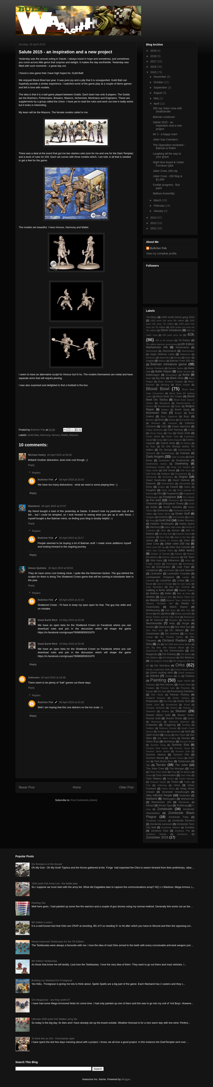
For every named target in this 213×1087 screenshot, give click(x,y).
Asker (188, 357)
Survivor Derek (187, 741)
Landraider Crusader (178, 573)
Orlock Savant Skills (184, 669)
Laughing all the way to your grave (167, 155)
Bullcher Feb (45, 479)
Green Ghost (163, 514)
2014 (153, 217)
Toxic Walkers (154, 778)
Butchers (155, 423)
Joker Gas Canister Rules (159, 550)
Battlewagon (153, 375)
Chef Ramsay (175, 429)
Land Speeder (186, 570)
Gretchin (163, 517)
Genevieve (173, 500)
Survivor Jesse (182, 748)
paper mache (184, 681)
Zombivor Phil (182, 831)
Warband (151, 798)
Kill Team (189, 557)
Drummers (168, 477)
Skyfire (191, 718)
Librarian (150, 580)
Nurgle (185, 623)
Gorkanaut (163, 510)
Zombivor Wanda (156, 834)
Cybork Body (167, 443)
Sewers (165, 711)
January (159, 210)
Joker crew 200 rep (177, 543)
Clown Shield (153, 436)
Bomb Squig (182, 409)
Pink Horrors (167, 684)
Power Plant (185, 684)
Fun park (155, 500)
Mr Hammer (157, 620)
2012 (153, 228)
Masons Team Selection (179, 600)
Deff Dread (169, 470)
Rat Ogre (162, 691)
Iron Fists (164, 537)
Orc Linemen (172, 633)
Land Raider (169, 570)
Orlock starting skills (161, 672)
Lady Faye (183, 567)
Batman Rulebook (155, 368)
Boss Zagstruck (169, 416)
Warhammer (187, 798)
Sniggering (170, 724)
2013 (153, 223)
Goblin (153, 507)
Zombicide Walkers (170, 827)
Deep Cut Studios (180, 467)
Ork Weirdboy (162, 665)
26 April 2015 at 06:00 (59, 454)
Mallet (64, 435)
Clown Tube (172, 436)
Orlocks (154, 675)
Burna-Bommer (186, 420)
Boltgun (165, 409)
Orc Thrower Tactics (171, 637)
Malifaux (154, 593)
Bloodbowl (165, 403)
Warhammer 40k (161, 802)
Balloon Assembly (164, 193)
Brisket (172, 420)
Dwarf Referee (181, 480)
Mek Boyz (170, 610)
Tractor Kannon (186, 778)
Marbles (150, 597)
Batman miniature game (168, 364)
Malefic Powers (186, 590)
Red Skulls (157, 694)
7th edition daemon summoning (161, 344)
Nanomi (186, 620)
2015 (153, 72)
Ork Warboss (187, 657)
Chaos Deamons (154, 430)
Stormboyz (169, 741)
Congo (159, 440)
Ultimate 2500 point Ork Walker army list (54, 1019)
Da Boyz (151, 446)
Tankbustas (184, 761)
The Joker (181, 764)
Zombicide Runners (183, 820)
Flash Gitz (166, 490)
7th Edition (184, 340)
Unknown (34, 677)
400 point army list (172, 335)
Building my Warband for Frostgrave (52, 980)
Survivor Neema (156, 754)
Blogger (125, 1079)
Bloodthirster (164, 406)
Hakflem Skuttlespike (162, 523)
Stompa (185, 738)
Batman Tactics (175, 368)
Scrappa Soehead (155, 708)
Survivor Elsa (180, 744)
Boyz (186, 416)
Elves (149, 487)
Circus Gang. (156, 433)
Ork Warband (169, 657)
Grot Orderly (178, 517)
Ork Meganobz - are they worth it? (51, 999)
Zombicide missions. (156, 820)
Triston (175, 782)
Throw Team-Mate (158, 772)
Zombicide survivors (161, 824)
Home (77, 787)
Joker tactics (186, 550)
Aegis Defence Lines (162, 354)
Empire (161, 487)
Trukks (187, 782)
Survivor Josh (183, 751)
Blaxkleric (34, 506)
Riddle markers (181, 698)
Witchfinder (184, 802)
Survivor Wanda (155, 758)
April (157, 103)
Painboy (189, 676)
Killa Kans (156, 560)
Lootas (180, 580)
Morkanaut (189, 617)
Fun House (188, 497)
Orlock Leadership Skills (158, 669)
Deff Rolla (151, 474)
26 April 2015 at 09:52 (60, 568)
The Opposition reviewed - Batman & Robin (169, 146)
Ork (158, 644)
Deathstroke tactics (156, 464)
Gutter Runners (185, 520)
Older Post (126, 787)
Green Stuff (182, 513)
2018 (153, 56)
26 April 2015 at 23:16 (71, 479)
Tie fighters (185, 772)
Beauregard (171, 375)
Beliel (148, 378)
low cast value (184, 584)
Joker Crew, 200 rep (165, 170)
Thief (191, 768)
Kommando (172, 564)
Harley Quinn (186, 523)
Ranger (149, 691)
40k (190, 334)
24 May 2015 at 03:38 (71, 620)
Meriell (149, 613)
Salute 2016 (152, 704)
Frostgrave (169, 496)
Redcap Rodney (179, 694)
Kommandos (163, 567)
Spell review (153, 734)
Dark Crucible (178, 457)
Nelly (172, 623)
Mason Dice (166, 597)
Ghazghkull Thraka (173, 503)
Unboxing (162, 785)
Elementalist (168, 483)
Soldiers (150, 728)
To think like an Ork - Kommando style (53, 1038)
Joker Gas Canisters (165, 139)
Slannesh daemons (179, 722)
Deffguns (165, 474)
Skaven (180, 711)
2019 (153, 50)
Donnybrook (181, 474)
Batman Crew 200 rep (182, 360)
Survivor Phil (181, 754)
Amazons (150, 357)
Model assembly (183, 613)
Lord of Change (164, 584)
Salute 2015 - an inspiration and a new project (167, 125)
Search (173, 708)
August (158, 92)
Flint (159, 493)
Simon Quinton (37, 568)
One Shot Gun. (154, 630)
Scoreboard (171, 704)
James (149, 540)
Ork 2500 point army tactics (177, 644)
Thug (173, 772)
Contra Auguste (174, 440)
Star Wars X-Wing (167, 738)
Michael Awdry (37, 454)
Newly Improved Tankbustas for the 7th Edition (58, 941)
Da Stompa (165, 449)
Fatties (187, 487)
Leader (185, 577)
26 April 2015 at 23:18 (71, 599)
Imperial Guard (183, 534)
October (159, 82)
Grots (152, 520)
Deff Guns (185, 470)
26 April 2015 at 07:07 (53, 506)
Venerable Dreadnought (175, 792)
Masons (73, 435)
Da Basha (185, 443)
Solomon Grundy (167, 728)
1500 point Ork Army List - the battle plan (55, 883)
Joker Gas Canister (179, 547)
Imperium (150, 537)
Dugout (183, 476)
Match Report (179, 607)
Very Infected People (159, 795)
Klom (187, 560)
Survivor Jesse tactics (157, 751)
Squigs (167, 735)
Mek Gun (185, 610)
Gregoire (150, 517)
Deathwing (181, 463)
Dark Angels (155, 456)
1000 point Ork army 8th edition (167, 320)
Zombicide (164, 809)
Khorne (178, 554)
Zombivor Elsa (159, 830)
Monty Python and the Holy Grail (162, 617)
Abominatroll (169, 351)
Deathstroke (182, 460)
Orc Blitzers (176, 630)
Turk (148, 785)
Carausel (172, 423)
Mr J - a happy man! (165, 134)
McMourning (153, 610)
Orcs (149, 644)
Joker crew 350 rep (155, 547)
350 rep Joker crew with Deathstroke (167, 110)
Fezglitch (151, 490)
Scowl (187, 704)
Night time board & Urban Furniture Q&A (168, 164)
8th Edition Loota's (42, 922)
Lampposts (152, 570)
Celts (164, 426)
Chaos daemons (181, 426)
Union (177, 785)
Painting (158, 680)
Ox (179, 676)
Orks (180, 664)
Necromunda (154, 623)
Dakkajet (185, 453)
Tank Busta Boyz (163, 761)
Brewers (150, 420)
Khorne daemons (170, 557)
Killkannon (173, 560)
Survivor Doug (158, 745)
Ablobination (182, 347)
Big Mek (160, 378)
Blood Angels (183, 385)
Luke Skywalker (154, 587)
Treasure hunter (158, 782)
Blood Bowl (157, 388)
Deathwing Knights (155, 467)
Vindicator (184, 795)
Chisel (191, 430)
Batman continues (164, 116)
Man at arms (183, 593)
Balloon (162, 361)
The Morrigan (176, 768)
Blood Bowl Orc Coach (169, 396)
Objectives (164, 627)
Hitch (163, 530)
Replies (36, 472)
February (159, 205)
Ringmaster (152, 701)
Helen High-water (172, 527)
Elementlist (184, 483)
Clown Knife (183, 433)
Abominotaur (188, 351)
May (157, 98)
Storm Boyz (152, 741)
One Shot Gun (182, 627)
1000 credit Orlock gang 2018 (177, 317)
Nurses (150, 627)
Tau (148, 765)
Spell (187, 731)
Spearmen (175, 731)
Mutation (173, 620)
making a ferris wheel (159, 590)
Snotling (186, 725)
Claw (169, 433)
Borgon (178, 413)
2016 (153, 66)
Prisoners (185, 688)
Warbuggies (169, 798)
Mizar (168, 613)
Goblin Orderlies (172, 507)
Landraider (156, 573)
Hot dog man (165, 534)
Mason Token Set (185, 597)
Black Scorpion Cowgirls (170, 381)
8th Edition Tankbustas (44, 960)
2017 (153, 61)
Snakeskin (152, 724)
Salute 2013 (183, 701)
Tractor (170, 778)
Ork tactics (185, 654)
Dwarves (151, 483)
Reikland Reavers (155, 698)
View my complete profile (161, 253)
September (161, 87)
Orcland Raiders (174, 640)
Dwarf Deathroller (156, 480)
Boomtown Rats (156, 412)
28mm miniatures (171, 330)
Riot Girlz (168, 701)
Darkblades (164, 460)
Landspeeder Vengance (160, 577)
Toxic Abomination (166, 775)
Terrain (161, 765)
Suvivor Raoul (176, 758)
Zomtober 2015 (157, 837)
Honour (56, 435)
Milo (159, 613)
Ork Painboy (169, 654)
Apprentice (164, 357)
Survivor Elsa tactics (157, 748)
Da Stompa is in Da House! (47, 864)
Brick (161, 419)
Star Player (180, 735)
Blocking (165, 385)
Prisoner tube (167, 688)
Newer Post (27, 787)
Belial (186, 374)
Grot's (191, 517)
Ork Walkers (152, 657)
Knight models (153, 564)
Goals (191, 503)
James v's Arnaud (168, 540)
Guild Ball (33, 435)
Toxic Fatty (185, 775)
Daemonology (167, 453)
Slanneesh (156, 722)
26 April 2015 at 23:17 (71, 537)
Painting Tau (38, 902)
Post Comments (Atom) (84, 800)
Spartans (161, 731)
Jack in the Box (182, 537)
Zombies (189, 827)
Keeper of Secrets (160, 554)
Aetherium (185, 354)
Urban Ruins (168, 788)
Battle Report (163, 371)
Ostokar (169, 676)
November (160, 76)
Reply (31, 465)
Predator (150, 688)
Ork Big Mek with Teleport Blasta (165, 647)
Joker (187, 540)
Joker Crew (152, 543)
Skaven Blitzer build (158, 715)
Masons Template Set (159, 603)
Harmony (45, 435)
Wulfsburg (182, 805)
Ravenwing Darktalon (182, 691)
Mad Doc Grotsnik (179, 587)
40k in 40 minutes (164, 340)
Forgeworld (172, 493)
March (158, 200)
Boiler (178, 406)
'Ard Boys (151, 317)
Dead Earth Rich (48, 620)
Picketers (150, 684)
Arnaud (177, 357)
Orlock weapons (186, 673)
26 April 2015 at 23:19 (71, 702)
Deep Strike (152, 470)
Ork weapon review (159, 661)
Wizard (150, 805)
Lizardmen (165, 580)
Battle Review (184, 371)
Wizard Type (165, 805)
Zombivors (182, 834)
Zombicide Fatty (178, 817)
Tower (149, 775)
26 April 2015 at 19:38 (53, 677)
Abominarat (151, 351)
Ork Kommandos (174, 650)
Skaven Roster (174, 718)
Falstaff (174, 487)
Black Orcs (176, 378)
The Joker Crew (155, 768)
